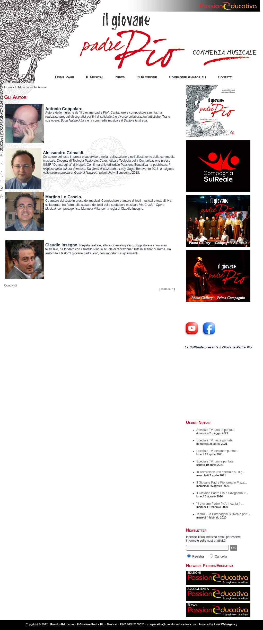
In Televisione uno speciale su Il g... (220, 472)
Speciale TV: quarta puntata (215, 430)
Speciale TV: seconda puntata (216, 451)
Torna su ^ (166, 288)
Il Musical (95, 77)
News (120, 77)
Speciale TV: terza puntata (214, 440)
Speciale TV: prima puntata (214, 461)
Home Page (64, 77)
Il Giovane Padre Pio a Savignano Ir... (222, 493)
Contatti (225, 77)
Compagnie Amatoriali (187, 77)
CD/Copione (146, 77)
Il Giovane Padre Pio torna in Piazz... (221, 482)
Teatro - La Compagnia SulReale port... (223, 514)
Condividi (10, 285)
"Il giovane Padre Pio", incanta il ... (219, 503)
